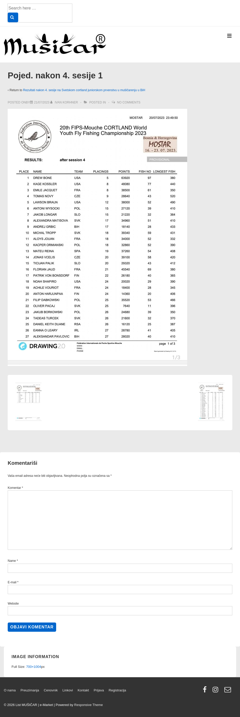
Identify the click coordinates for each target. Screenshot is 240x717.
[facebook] (206, 691)
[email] (228, 691)
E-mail (12, 582)
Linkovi (68, 690)
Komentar (15, 488)
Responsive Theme (88, 705)
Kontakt (83, 690)
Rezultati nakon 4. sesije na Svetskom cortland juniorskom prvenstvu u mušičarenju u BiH (84, 90)
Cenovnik (51, 690)
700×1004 (33, 667)
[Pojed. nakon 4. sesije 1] (41, 102)
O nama (10, 690)
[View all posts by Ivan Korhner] (64, 102)
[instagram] (217, 691)
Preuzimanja (30, 690)
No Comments (128, 102)
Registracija (117, 690)
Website (13, 603)
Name (12, 561)
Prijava (99, 690)
